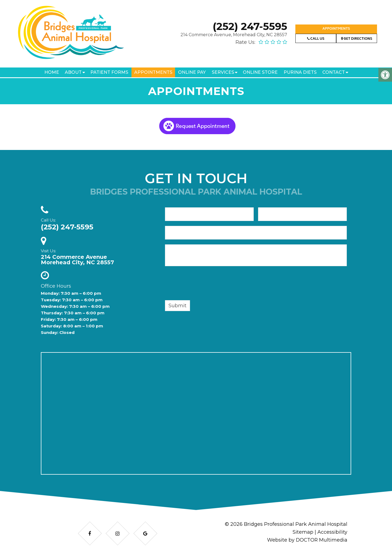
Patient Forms (109, 72)
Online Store (260, 72)
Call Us (315, 39)
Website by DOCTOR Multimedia (306, 540)
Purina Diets (300, 72)
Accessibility (332, 532)
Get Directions (356, 39)
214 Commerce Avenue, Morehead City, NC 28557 (233, 34)
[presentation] (206, 284)
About (73, 72)
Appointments (336, 29)
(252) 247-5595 (250, 26)
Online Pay (192, 72)
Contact (333, 72)
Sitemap (303, 532)
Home (51, 72)
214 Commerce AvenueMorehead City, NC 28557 (77, 259)
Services (223, 72)
